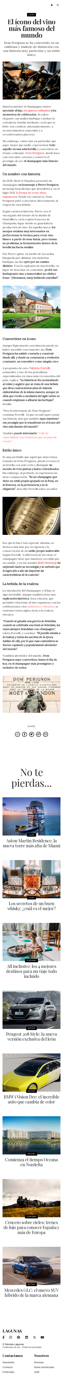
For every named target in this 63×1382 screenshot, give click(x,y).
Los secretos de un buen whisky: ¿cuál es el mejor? (31, 905)
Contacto (8, 1367)
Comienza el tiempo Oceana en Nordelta (31, 1162)
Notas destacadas (44, 1367)
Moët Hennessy (47, 562)
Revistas (39, 1362)
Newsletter (8, 1362)
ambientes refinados (40, 606)
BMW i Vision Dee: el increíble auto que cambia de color (31, 1099)
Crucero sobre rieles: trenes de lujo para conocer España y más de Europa (31, 1227)
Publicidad (8, 1372)
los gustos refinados (37, 110)
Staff (36, 1372)
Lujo (31, 15)
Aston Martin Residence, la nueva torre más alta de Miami (31, 843)
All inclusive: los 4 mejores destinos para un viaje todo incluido (31, 971)
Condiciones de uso (11, 1347)
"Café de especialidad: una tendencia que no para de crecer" (30, 437)
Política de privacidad (31, 1347)
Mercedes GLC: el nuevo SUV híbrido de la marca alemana (31, 1292)
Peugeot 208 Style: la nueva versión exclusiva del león (31, 1036)
